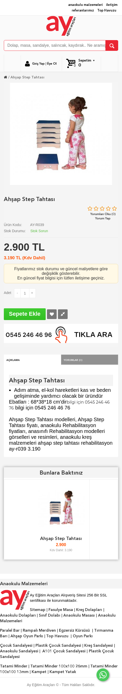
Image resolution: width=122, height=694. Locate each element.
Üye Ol (52, 63)
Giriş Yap (38, 63)
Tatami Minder (13, 666)
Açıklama (13, 360)
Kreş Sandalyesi (98, 645)
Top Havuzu (106, 10)
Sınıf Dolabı (49, 615)
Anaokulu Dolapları (18, 615)
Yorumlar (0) (73, 360)
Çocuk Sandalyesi (16, 645)
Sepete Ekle (25, 314)
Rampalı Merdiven (39, 630)
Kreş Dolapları (89, 609)
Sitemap (37, 609)
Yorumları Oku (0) (103, 214)
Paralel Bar (10, 630)
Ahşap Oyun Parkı (26, 636)
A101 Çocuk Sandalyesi (64, 651)
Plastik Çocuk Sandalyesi (58, 645)
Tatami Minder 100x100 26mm (58, 666)
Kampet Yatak (63, 671)
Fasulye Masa (60, 609)
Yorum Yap (103, 218)
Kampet (39, 671)
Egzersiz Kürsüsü (74, 630)
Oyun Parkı (83, 636)
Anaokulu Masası (79, 615)
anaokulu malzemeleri (85, 5)
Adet (7, 293)
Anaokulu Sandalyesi (19, 651)
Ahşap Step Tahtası (27, 77)
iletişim (111, 5)
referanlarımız (83, 10)
